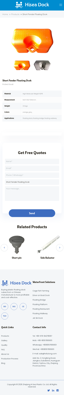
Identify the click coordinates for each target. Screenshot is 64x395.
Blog (3, 363)
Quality (4, 345)
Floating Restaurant (41, 309)
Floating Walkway (40, 313)
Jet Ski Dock (38, 318)
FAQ (3, 349)
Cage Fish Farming (41, 291)
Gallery (4, 340)
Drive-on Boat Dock (41, 295)
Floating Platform (40, 304)
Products (14, 14)
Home (5, 14)
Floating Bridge (39, 300)
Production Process (9, 358)
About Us (5, 354)
